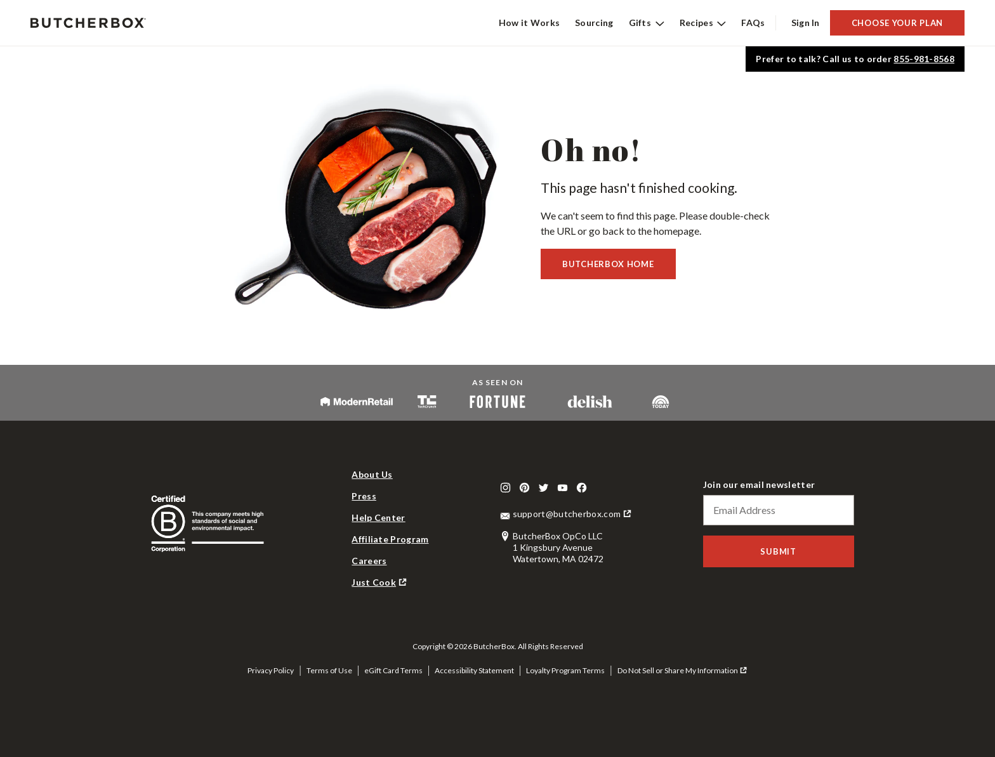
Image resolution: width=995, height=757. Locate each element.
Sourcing (594, 22)
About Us (372, 474)
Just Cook (374, 582)
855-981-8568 (923, 58)
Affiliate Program (390, 539)
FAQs (753, 22)
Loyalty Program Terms (565, 670)
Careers (369, 560)
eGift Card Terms (393, 670)
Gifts (646, 22)
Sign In (805, 22)
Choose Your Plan (897, 23)
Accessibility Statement (474, 670)
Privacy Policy (270, 670)
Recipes (703, 22)
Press (364, 495)
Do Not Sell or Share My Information (677, 670)
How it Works (529, 22)
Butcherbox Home (608, 264)
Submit (778, 551)
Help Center (378, 517)
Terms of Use (329, 670)
